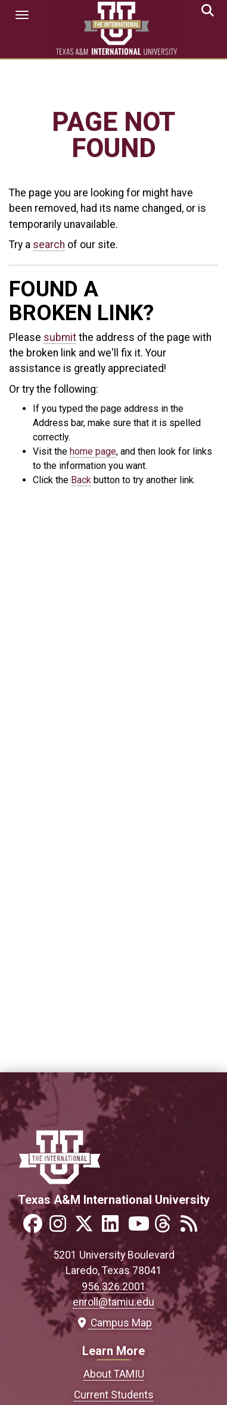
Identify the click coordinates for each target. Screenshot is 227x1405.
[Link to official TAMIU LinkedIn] (114, 1227)
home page (93, 451)
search (49, 245)
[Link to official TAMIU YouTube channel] (140, 1227)
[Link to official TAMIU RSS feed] (192, 1227)
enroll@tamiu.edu (113, 1302)
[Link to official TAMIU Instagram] (61, 1227)
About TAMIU (113, 1374)
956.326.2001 (114, 1287)
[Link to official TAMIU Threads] (166, 1227)
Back (81, 480)
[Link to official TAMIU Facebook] (35, 1227)
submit (59, 337)
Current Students (114, 1395)
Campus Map (113, 1323)
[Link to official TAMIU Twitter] (87, 1227)
